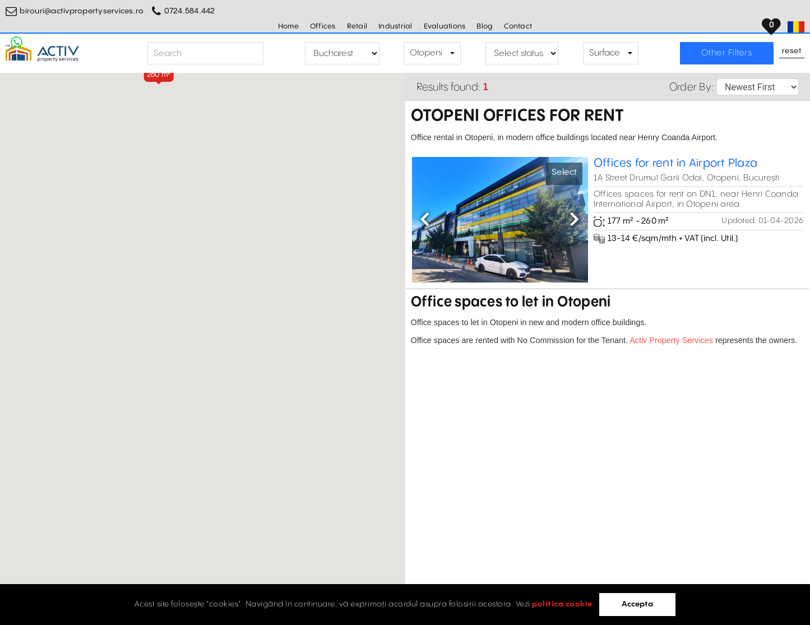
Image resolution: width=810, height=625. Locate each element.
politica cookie (562, 604)
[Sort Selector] (757, 86)
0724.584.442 (189, 11)
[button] (158, 75)
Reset (792, 51)
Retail (357, 26)
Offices (323, 26)
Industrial (395, 26)
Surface (604, 53)
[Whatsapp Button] (17, 42)
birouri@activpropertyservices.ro (82, 11)
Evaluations (445, 26)
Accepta (637, 604)
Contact (518, 26)
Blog (484, 26)
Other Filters (726, 53)
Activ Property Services (671, 340)
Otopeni (426, 53)
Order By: (691, 87)
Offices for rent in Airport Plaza (675, 163)
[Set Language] (796, 27)
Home (288, 26)
